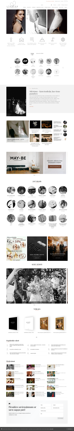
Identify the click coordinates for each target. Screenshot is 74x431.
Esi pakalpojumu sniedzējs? (50, 1)
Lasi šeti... (31, 106)
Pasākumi (33, 7)
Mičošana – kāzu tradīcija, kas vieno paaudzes (44, 92)
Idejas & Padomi (55, 7)
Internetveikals (48, 7)
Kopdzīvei (29, 7)
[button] (34, 175)
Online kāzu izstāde (40, 7)
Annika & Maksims (37, 302)
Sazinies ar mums (57, 1)
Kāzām (24, 7)
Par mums (62, 1)
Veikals (65, 7)
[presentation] (47, 419)
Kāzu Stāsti (61, 7)
